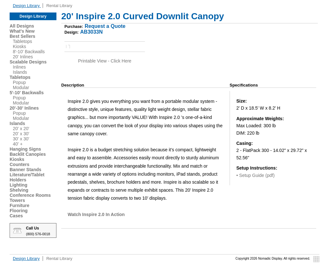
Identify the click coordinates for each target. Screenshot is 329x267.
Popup (19, 82)
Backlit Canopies (28, 154)
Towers (17, 200)
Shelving (19, 190)
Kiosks (19, 46)
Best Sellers (22, 36)
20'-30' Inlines (24, 108)
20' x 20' (21, 128)
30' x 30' (21, 138)
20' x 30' (21, 133)
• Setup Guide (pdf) (255, 175)
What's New (22, 31)
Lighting (18, 185)
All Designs (22, 26)
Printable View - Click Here (104, 60)
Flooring (19, 210)
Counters (19, 164)
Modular (21, 87)
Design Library (27, 5)
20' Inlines (23, 56)
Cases (16, 215)
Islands (20, 72)
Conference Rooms (30, 195)
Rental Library (59, 5)
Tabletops (22, 41)
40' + (17, 143)
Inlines (19, 67)
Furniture (19, 205)
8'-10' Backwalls (29, 51)
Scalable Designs (28, 61)
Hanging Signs (25, 149)
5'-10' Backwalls (27, 92)
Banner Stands (25, 169)
